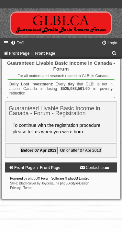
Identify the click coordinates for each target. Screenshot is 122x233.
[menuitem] (17, 43)
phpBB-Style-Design (74, 183)
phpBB (33, 178)
